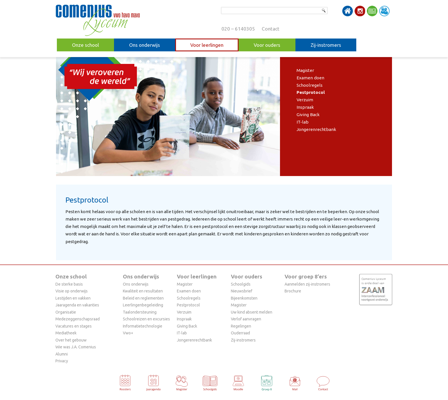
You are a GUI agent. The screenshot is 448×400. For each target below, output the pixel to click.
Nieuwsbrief (241, 291)
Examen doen (310, 77)
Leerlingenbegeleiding (143, 305)
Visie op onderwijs (71, 291)
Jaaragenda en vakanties (77, 305)
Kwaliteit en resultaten (143, 291)
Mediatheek (66, 333)
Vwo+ (128, 333)
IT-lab (303, 122)
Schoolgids (241, 284)
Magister (305, 70)
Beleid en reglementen (143, 298)
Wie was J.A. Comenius (75, 347)
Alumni (61, 354)
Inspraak (305, 107)
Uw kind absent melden (251, 312)
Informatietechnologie (142, 326)
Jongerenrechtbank (316, 129)
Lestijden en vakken (73, 298)
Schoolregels (310, 85)
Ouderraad (240, 333)
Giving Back (308, 114)
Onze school (85, 45)
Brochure (293, 291)
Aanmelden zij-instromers (307, 284)
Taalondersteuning (140, 312)
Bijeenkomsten (244, 298)
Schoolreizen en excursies (146, 319)
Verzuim (305, 99)
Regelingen (241, 326)
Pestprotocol (311, 92)
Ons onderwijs (144, 45)
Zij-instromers (326, 45)
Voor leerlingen (206, 45)
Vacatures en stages (73, 326)
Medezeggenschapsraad (77, 319)
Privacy (61, 361)
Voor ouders (267, 45)
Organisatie (65, 312)
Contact (270, 28)
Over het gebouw (71, 340)
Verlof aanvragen (246, 319)
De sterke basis (69, 284)
